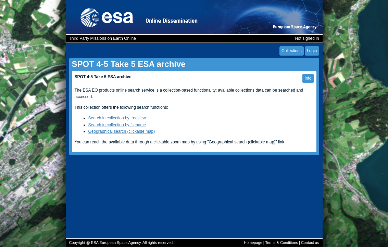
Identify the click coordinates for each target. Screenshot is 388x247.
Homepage (253, 242)
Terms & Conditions (281, 242)
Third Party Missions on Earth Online (102, 38)
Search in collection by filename (117, 124)
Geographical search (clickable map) (121, 131)
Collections (291, 50)
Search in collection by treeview (117, 118)
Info (307, 78)
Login (312, 50)
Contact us (310, 242)
